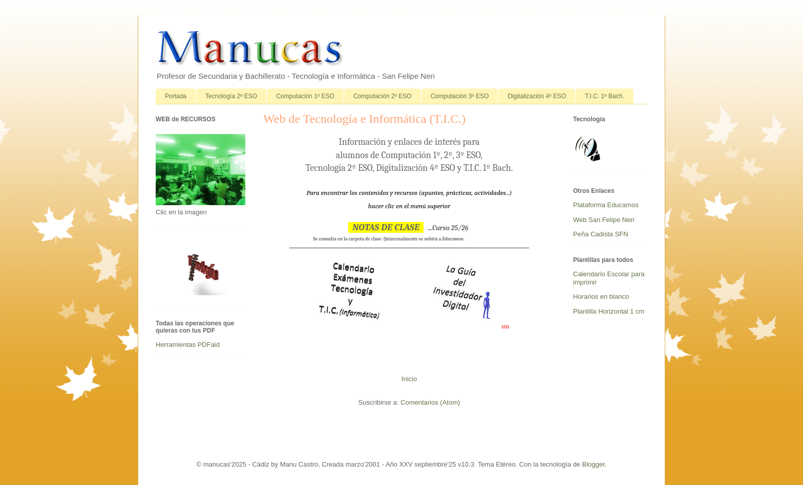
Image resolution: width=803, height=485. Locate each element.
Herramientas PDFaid (188, 344)
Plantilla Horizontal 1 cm (608, 311)
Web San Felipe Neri (604, 220)
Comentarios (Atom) (430, 402)
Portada (175, 96)
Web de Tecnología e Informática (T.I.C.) (364, 118)
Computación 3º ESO (460, 96)
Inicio (409, 379)
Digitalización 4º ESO (537, 96)
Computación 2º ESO (382, 96)
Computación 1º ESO (305, 96)
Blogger (593, 464)
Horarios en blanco (601, 296)
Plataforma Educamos (606, 205)
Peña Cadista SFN (600, 234)
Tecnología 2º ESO (231, 96)
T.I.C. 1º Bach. (604, 96)
